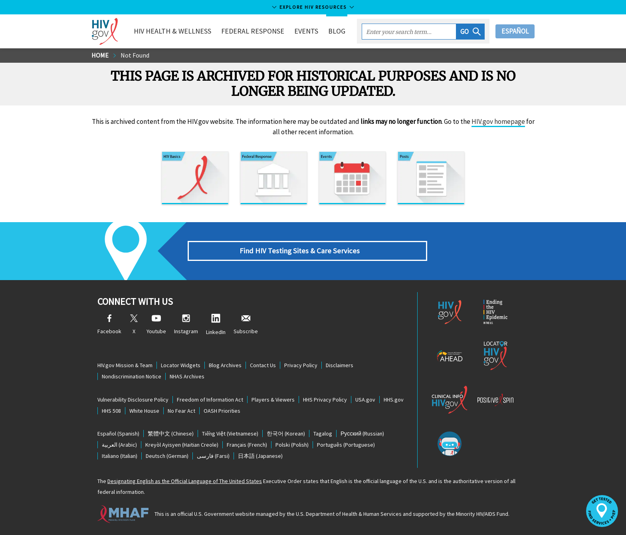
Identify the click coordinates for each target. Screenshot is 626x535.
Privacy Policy (300, 365)
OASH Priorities (222, 410)
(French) (247, 444)
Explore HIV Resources (313, 7)
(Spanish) (118, 433)
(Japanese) (260, 455)
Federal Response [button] (252, 31)
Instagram (186, 324)
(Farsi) (213, 455)
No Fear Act (181, 410)
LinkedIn (216, 325)
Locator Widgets (180, 365)
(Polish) (292, 444)
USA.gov (365, 399)
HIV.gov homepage (498, 121)
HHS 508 (111, 410)
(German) (167, 455)
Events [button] (306, 31)
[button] (470, 32)
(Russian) (362, 433)
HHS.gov (394, 399)
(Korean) (286, 433)
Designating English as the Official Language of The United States (184, 481)
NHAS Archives (187, 376)
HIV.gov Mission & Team (125, 365)
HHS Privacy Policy (325, 399)
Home (100, 55)
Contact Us (263, 365)
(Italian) (119, 455)
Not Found (135, 55)
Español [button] (515, 31)
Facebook (109, 324)
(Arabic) (119, 444)
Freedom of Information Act (210, 399)
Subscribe (246, 324)
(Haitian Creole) (181, 444)
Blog (336, 31)
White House (144, 410)
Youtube (156, 324)
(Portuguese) (346, 444)
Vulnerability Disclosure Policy (132, 399)
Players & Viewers (273, 399)
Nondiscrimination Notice (131, 376)
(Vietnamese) (230, 433)
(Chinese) (171, 433)
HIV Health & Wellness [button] (172, 31)
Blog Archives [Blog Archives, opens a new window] (225, 365)
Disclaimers (339, 365)
